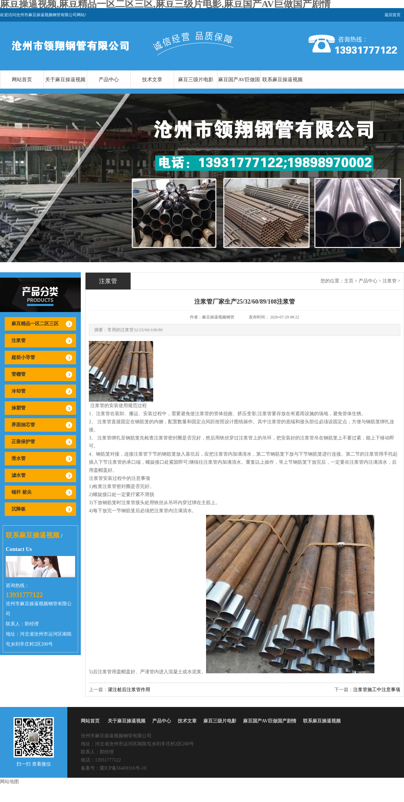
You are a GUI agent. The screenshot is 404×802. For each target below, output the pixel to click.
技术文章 (152, 79)
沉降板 (18, 509)
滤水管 (18, 475)
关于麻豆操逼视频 (65, 79)
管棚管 (18, 374)
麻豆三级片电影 (195, 79)
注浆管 (18, 340)
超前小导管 (23, 357)
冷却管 (18, 391)
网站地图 (9, 781)
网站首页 (22, 79)
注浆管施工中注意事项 (376, 689)
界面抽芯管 (23, 424)
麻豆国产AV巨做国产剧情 (239, 88)
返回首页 (392, 14)
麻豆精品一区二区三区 (35, 323)
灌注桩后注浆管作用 (129, 689)
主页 (349, 280)
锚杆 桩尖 (21, 492)
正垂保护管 (23, 441)
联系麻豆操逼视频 (282, 79)
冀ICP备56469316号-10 (123, 768)
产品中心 (109, 79)
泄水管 (18, 458)
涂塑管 (18, 407)
